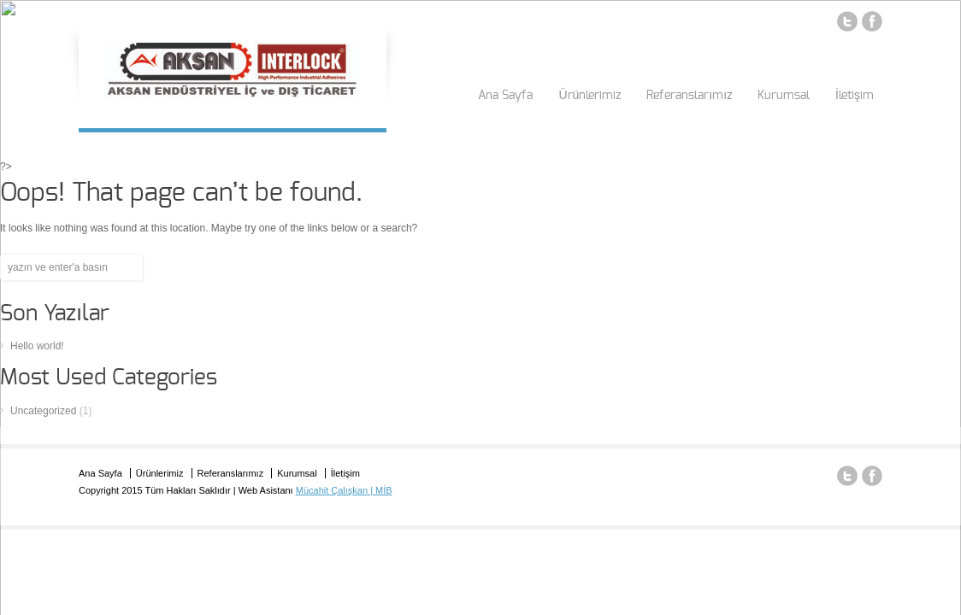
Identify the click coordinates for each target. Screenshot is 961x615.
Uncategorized (43, 411)
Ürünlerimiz (589, 96)
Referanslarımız (689, 96)
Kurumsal (784, 96)
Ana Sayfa (505, 96)
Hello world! (37, 346)
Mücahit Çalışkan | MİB (344, 490)
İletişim (854, 96)
